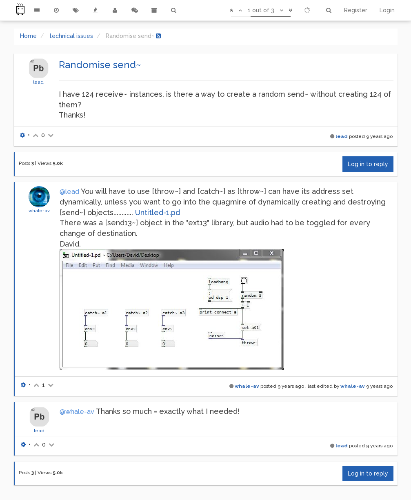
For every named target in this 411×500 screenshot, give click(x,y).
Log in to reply (368, 164)
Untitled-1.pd (157, 212)
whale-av (39, 210)
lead (38, 82)
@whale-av (77, 412)
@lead (69, 192)
